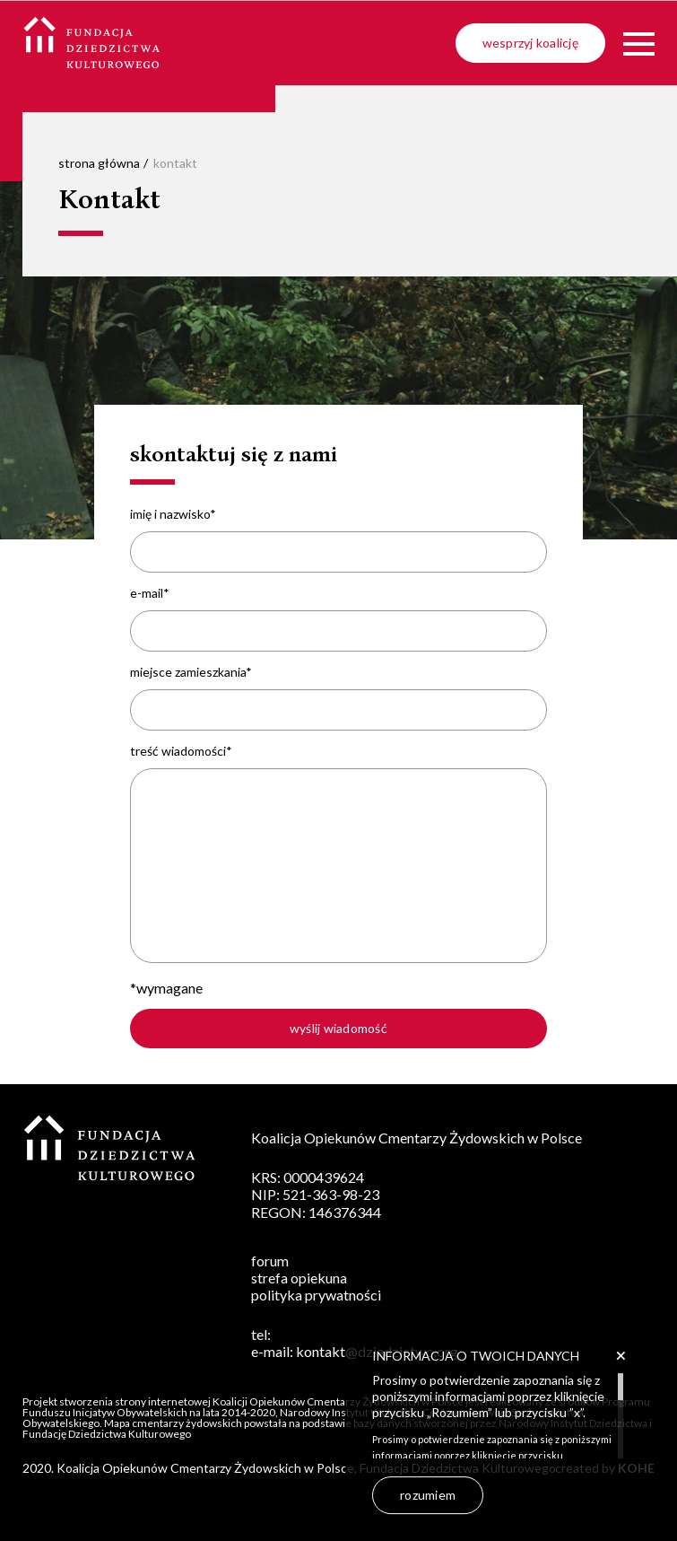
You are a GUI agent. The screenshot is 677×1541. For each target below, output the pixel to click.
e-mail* (149, 593)
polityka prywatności (316, 1294)
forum (270, 1260)
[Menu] (639, 43)
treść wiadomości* (181, 751)
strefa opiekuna (299, 1277)
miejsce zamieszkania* (191, 672)
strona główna (99, 163)
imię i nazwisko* (173, 514)
